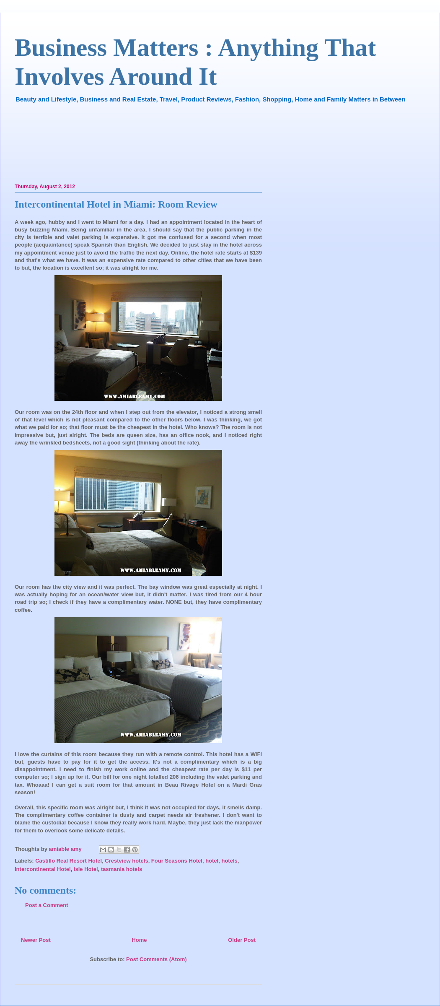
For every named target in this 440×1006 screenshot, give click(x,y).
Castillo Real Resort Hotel (68, 861)
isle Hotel (86, 869)
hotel (211, 861)
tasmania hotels (121, 869)
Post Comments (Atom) (156, 959)
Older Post (242, 940)
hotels (229, 861)
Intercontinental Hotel (43, 869)
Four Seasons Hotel (176, 861)
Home (139, 940)
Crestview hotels (126, 861)
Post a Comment (46, 905)
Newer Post (36, 940)
